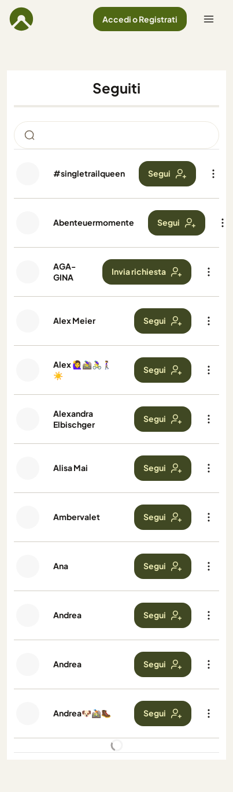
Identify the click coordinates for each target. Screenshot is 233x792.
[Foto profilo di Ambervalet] (27, 517)
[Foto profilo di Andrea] (27, 615)
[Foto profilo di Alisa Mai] (27, 468)
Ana (60, 566)
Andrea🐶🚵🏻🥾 (82, 713)
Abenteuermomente (93, 222)
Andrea (67, 615)
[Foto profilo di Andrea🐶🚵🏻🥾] (27, 713)
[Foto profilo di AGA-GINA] (27, 271)
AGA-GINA (64, 271)
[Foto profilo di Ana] (27, 566)
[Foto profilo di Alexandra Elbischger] (27, 419)
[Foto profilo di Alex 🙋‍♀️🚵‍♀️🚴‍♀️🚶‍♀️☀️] (27, 370)
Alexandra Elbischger (74, 418)
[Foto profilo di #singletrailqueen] (27, 173)
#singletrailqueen (89, 173)
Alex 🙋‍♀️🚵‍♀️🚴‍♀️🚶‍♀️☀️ (82, 369)
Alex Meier (74, 320)
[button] (140, 19)
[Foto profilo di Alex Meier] (27, 321)
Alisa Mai (70, 467)
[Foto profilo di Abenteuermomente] (27, 222)
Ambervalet (76, 516)
